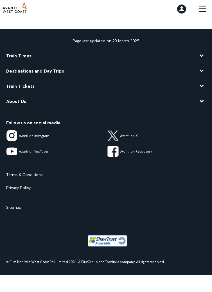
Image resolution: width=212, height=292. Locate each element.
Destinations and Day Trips (35, 71)
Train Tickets (20, 86)
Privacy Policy (18, 187)
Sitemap (13, 207)
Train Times (18, 56)
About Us (16, 101)
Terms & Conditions (24, 174)
